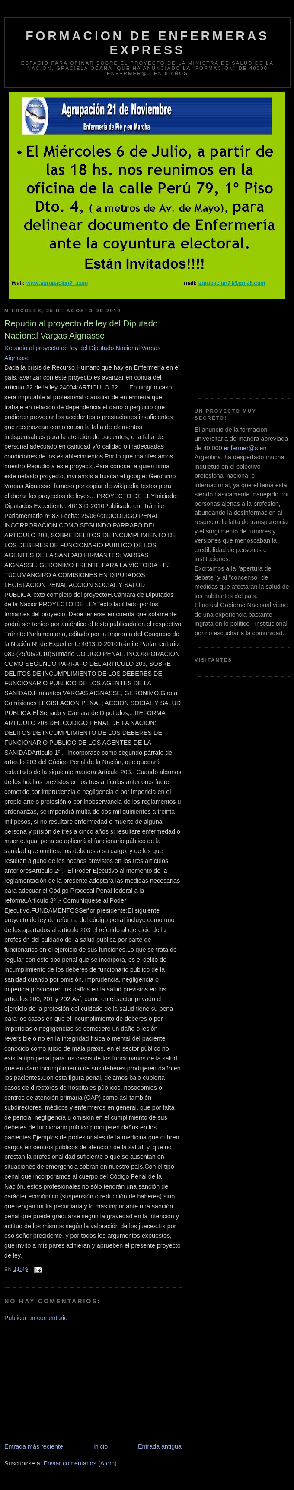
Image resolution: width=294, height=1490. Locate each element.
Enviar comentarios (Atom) (80, 1463)
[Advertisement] (69, 1382)
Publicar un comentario (35, 1317)
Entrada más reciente (33, 1446)
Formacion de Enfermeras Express (147, 43)
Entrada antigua (160, 1446)
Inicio (100, 1446)
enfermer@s (241, 448)
